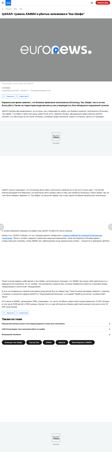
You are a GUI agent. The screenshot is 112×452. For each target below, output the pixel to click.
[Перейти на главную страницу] (8, 3)
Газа (20, 9)
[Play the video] (56, 49)
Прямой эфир (102, 3)
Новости (8, 9)
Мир (15, 9)
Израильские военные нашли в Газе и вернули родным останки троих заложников (33, 324)
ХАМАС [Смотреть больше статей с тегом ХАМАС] (49, 342)
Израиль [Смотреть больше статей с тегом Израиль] (62, 342)
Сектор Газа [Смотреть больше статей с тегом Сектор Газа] (34, 342)
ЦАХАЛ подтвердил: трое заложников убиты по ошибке (23, 329)
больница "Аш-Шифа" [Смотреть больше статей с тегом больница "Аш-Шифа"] (13, 342)
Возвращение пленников (11, 334)
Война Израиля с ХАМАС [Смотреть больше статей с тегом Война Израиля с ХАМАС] (82, 342)
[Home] (2, 9)
